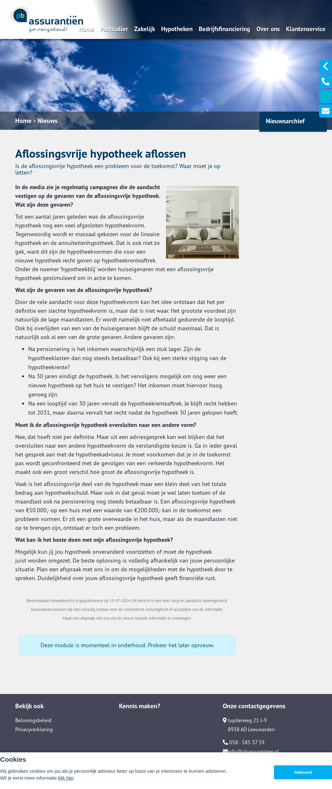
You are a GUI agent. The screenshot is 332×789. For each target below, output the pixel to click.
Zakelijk (144, 29)
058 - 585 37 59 (244, 742)
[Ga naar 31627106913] (325, 96)
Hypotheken (177, 29)
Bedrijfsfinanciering (224, 29)
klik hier (66, 778)
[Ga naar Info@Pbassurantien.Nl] (325, 110)
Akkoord (303, 772)
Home (86, 29)
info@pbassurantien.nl (251, 751)
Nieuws (47, 120)
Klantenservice (306, 29)
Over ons (268, 29)
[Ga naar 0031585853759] (325, 81)
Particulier (114, 29)
